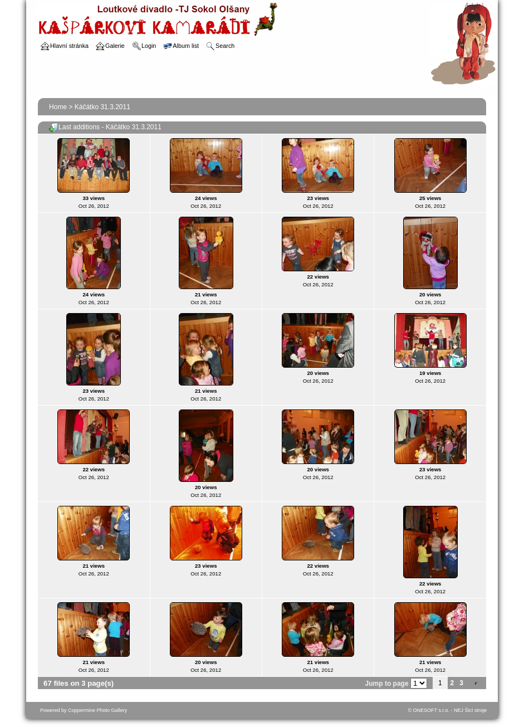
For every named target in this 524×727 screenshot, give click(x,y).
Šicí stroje (475, 710)
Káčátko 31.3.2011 (102, 107)
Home (58, 107)
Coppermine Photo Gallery (97, 710)
